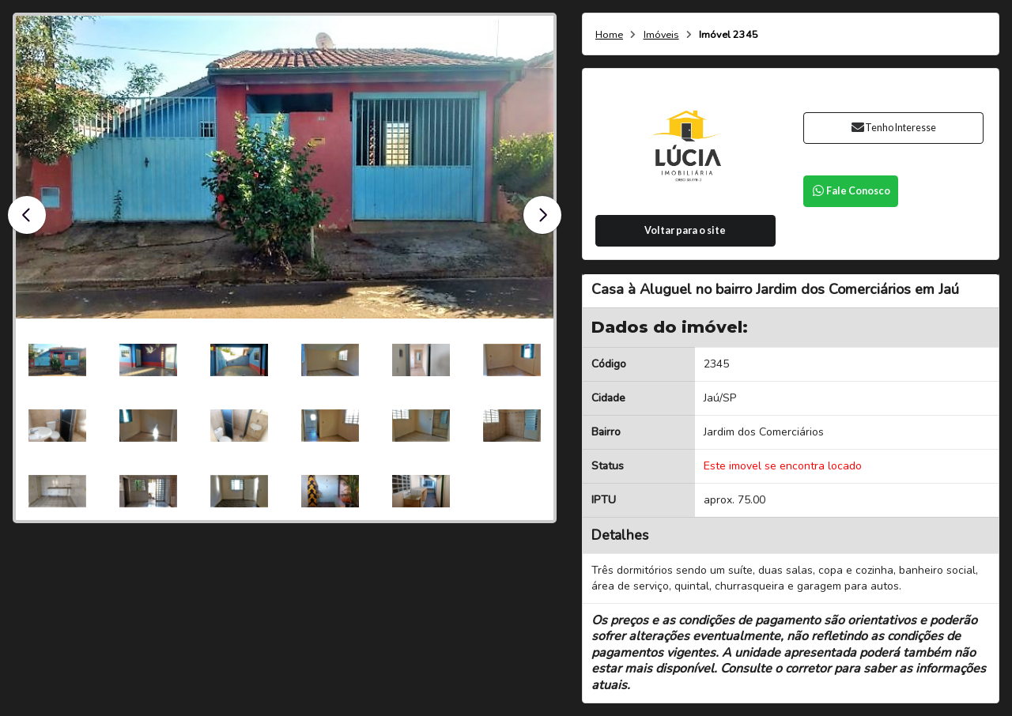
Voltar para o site (685, 230)
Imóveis (661, 35)
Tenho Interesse (893, 128)
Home (609, 35)
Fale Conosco (850, 191)
